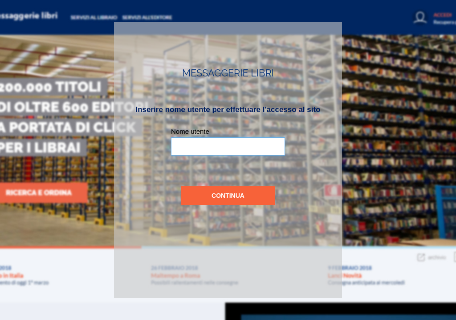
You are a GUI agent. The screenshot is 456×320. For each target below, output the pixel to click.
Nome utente (190, 131)
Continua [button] (228, 195)
